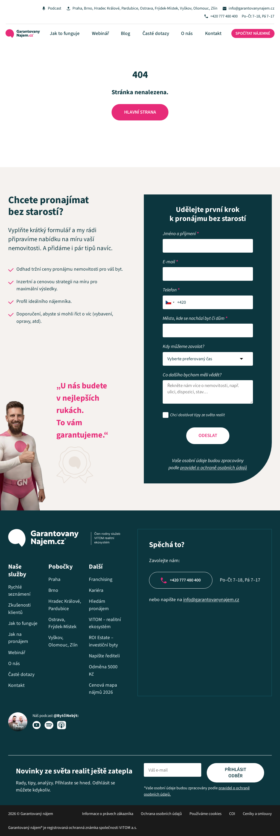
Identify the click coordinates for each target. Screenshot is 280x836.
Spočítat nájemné (248, 37)
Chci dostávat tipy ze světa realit (197, 401)
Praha (72, 8)
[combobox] (170, 288)
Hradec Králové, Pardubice (111, 8)
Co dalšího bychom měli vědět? (192, 361)
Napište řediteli (92, 652)
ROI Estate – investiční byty (98, 634)
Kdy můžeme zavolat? (183, 333)
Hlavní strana (140, 117)
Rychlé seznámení (19, 576)
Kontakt (208, 36)
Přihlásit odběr (235, 772)
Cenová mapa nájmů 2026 (98, 688)
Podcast (47, 8)
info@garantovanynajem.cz (249, 8)
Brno (83, 8)
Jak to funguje (83, 36)
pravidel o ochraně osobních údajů (213, 454)
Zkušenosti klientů (19, 594)
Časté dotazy (160, 36)
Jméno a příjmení (181, 220)
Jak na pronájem (18, 623)
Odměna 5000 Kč (98, 670)
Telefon (171, 276)
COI (232, 814)
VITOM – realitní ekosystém (95, 612)
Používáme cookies (205, 814)
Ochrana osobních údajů (161, 814)
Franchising (96, 564)
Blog (134, 36)
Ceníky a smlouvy (257, 814)
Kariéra (91, 575)
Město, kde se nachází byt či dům (195, 305)
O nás (187, 36)
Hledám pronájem (94, 590)
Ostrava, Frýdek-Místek (154, 8)
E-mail (170, 248)
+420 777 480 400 (222, 17)
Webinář (113, 36)
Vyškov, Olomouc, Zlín (194, 8)
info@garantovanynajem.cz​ (204, 587)
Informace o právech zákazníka (107, 814)
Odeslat (207, 422)
